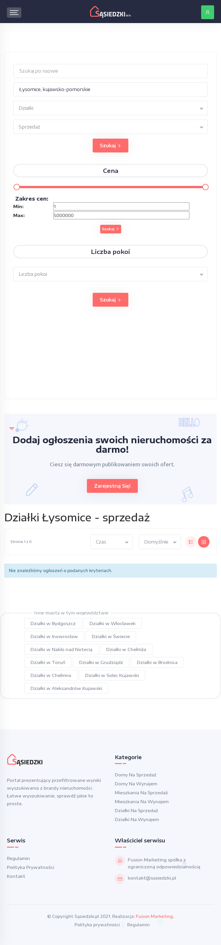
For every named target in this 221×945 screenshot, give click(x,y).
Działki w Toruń (48, 662)
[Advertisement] (110, 358)
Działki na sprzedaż (136, 810)
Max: (19, 215)
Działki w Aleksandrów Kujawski (66, 688)
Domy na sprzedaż (135, 774)
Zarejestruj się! (112, 486)
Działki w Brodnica (157, 662)
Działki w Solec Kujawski (112, 675)
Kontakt (16, 876)
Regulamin (18, 858)
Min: (18, 206)
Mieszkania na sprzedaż (141, 792)
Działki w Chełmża (126, 649)
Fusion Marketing (154, 916)
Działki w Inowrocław (54, 636)
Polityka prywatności (30, 867)
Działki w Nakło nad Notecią (61, 649)
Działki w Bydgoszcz (53, 623)
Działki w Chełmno (51, 675)
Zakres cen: (31, 198)
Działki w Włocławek (112, 623)
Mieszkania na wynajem (142, 801)
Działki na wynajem (137, 819)
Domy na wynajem (136, 783)
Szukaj (110, 145)
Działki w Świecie (111, 636)
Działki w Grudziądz (101, 662)
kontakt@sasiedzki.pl (152, 877)
